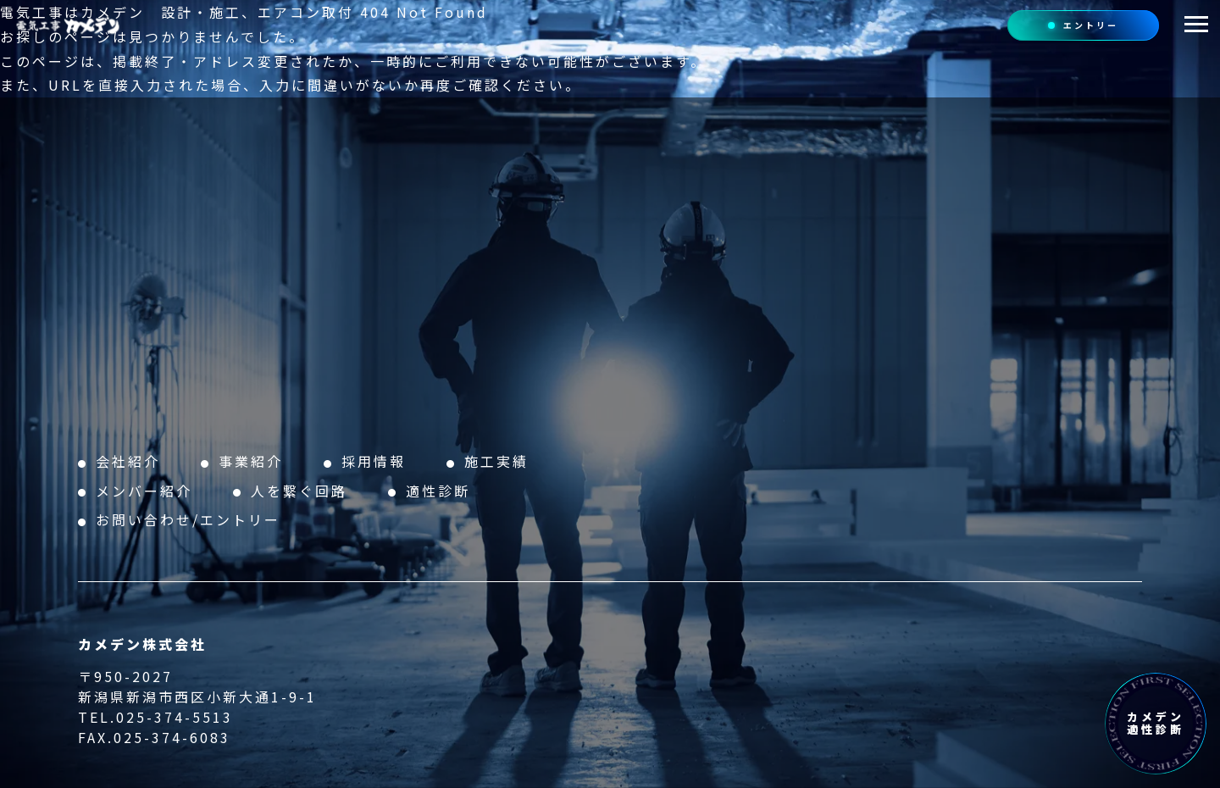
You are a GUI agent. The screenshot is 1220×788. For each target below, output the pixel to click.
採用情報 (373, 461)
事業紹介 (251, 461)
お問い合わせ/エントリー (188, 519)
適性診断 (438, 490)
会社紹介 (128, 461)
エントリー (1083, 25)
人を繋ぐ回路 (299, 490)
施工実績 (496, 461)
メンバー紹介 (144, 490)
